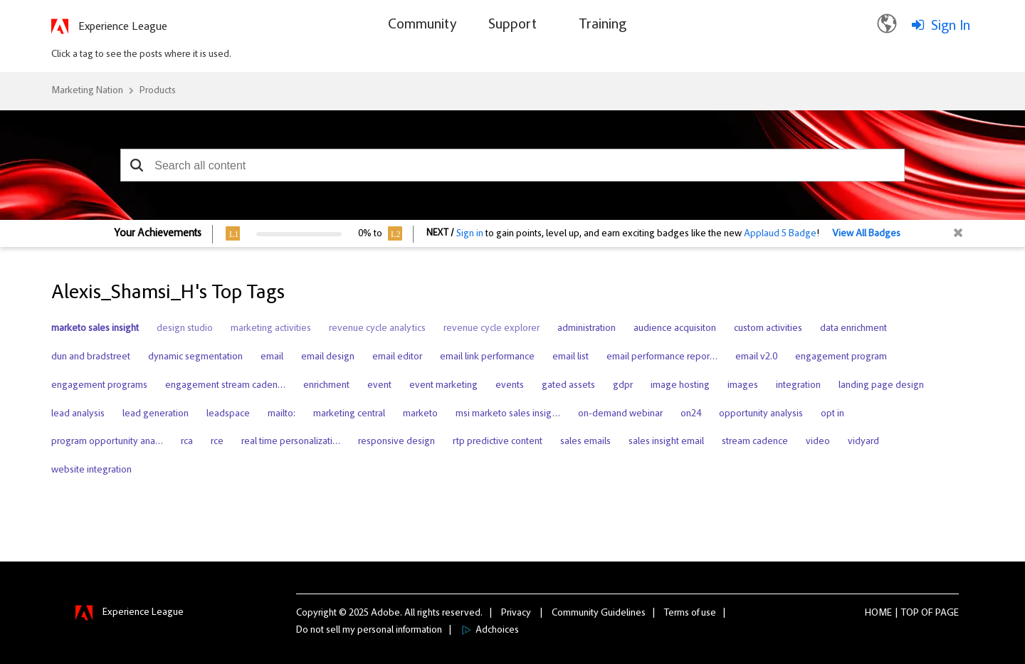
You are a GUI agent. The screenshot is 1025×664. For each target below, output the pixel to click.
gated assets (568, 386)
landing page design (881, 386)
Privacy (516, 613)
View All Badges (866, 234)
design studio (185, 329)
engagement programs (99, 386)
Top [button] (910, 613)
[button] (136, 165)
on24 (690, 414)
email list (570, 357)
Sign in (469, 234)
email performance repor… (662, 357)
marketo (420, 414)
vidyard (863, 442)
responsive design (396, 442)
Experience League (122, 27)
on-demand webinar (620, 414)
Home (878, 613)
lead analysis (78, 414)
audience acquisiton (675, 329)
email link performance (487, 357)
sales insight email (666, 442)
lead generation (155, 414)
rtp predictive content (497, 442)
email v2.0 (756, 357)
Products (158, 91)
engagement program (841, 357)
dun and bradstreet (90, 357)
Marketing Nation (87, 91)
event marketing (443, 386)
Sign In (950, 26)
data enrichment (853, 329)
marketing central (349, 414)
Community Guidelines (599, 613)
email (272, 357)
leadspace (228, 414)
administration (586, 329)
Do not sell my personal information (369, 631)
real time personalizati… (290, 442)
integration (798, 386)
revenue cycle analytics (377, 329)
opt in (832, 414)
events (509, 386)
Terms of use (690, 613)
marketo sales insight (95, 329)
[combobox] (512, 165)
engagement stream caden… (225, 386)
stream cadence (755, 442)
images (742, 386)
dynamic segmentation (195, 357)
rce (217, 442)
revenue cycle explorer (491, 329)
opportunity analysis (761, 414)
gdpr (623, 386)
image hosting (680, 386)
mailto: (281, 414)
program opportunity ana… (107, 442)
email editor (397, 357)
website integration (91, 470)
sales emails (585, 442)
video (818, 442)
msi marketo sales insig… (508, 414)
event (379, 386)
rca (187, 442)
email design (327, 357)
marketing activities (271, 329)
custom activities (768, 329)
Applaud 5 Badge (780, 234)
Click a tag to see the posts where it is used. (141, 55)
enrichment (326, 386)
